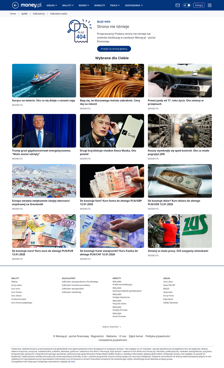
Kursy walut (16, 285)
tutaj (73, 361)
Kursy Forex (168, 295)
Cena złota (168, 281)
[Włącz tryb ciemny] (187, 5)
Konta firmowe (119, 316)
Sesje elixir (168, 292)
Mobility (99, 5)
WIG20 (166, 288)
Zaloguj (199, 5)
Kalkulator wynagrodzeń (73, 288)
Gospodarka (132, 5)
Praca (113, 5)
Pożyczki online (119, 303)
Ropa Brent (168, 299)
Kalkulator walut (58, 13)
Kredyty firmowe (120, 310)
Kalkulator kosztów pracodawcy (76, 285)
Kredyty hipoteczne (121, 297)
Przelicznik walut (18, 299)
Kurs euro (15, 288)
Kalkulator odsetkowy (71, 292)
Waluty (66, 5)
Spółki (24, 13)
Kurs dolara (16, 295)
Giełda (51, 5)
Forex (13, 13)
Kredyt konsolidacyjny (122, 284)
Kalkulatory (39, 13)
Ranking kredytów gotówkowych (127, 291)
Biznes (83, 5)
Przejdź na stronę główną (114, 48)
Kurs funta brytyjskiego (21, 302)
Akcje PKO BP (169, 285)
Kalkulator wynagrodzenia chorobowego (80, 281)
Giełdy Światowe (170, 302)
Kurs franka (16, 292)
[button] (209, 5)
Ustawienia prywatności (112, 340)
